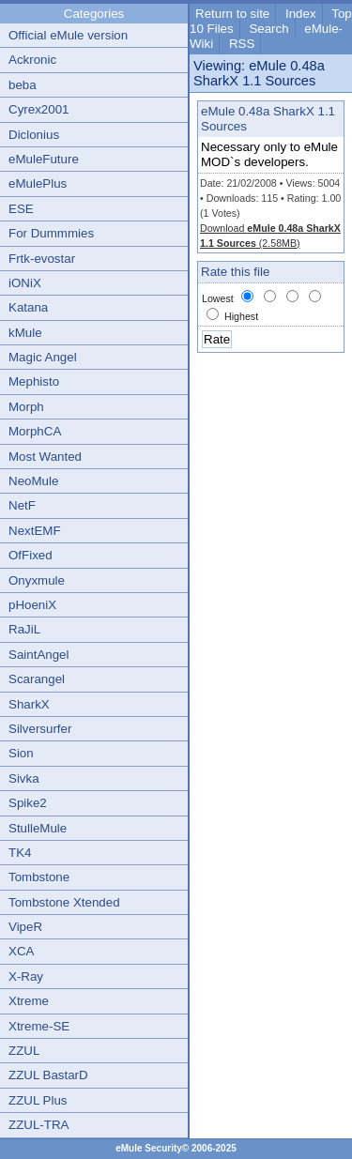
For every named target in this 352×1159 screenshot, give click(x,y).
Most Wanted (45, 457)
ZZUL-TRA (38, 1125)
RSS (241, 44)
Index (300, 14)
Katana (28, 307)
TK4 (19, 853)
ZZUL (23, 1051)
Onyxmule (36, 580)
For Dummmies (51, 233)
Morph (26, 407)
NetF (22, 505)
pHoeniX (32, 605)
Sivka (23, 778)
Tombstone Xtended (64, 902)
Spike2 (27, 803)
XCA (21, 951)
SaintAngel (38, 655)
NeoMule (33, 481)
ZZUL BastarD (48, 1075)
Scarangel (36, 679)
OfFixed (30, 555)
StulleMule (37, 828)
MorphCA (34, 431)
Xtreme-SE (38, 1026)
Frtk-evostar (41, 259)
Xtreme (28, 1001)
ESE (21, 209)
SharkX (29, 704)
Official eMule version (68, 35)
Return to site (232, 14)
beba (22, 85)
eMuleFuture (43, 159)
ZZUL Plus (37, 1100)
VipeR (25, 927)
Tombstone (38, 877)
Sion (21, 753)
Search (268, 29)
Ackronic (32, 60)
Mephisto (33, 381)
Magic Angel (42, 357)
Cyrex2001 (38, 109)
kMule (25, 333)
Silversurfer (39, 729)
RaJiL (24, 629)
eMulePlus (37, 183)
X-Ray (25, 976)
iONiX (24, 283)
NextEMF (34, 531)
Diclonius (33, 135)
